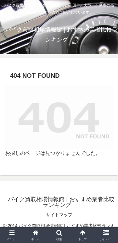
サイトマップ (59, 214)
